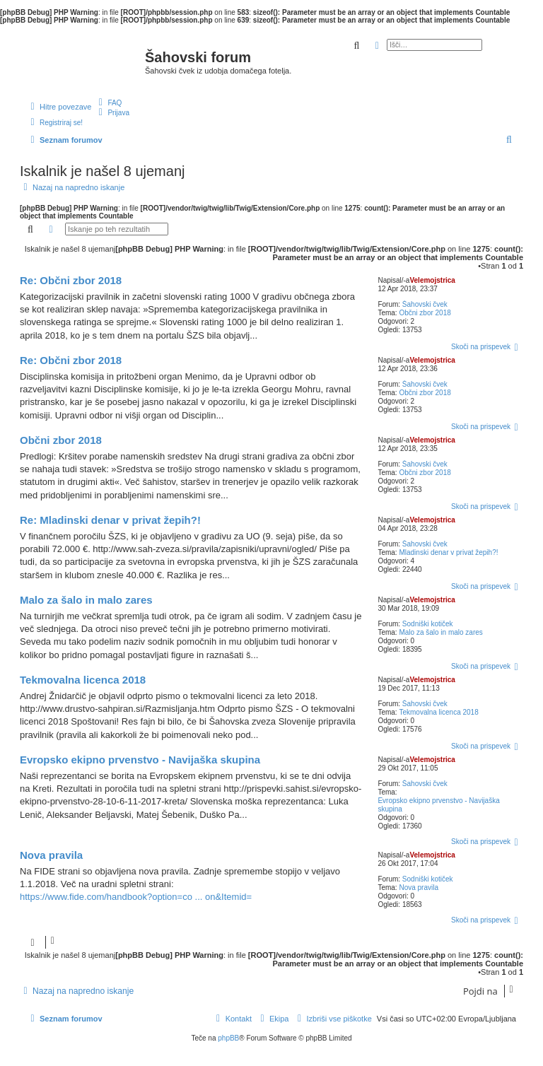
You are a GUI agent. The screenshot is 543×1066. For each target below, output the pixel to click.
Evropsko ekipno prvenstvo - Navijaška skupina (438, 805)
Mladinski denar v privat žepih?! (448, 552)
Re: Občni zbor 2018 (71, 280)
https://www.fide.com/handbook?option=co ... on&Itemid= (136, 896)
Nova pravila (418, 887)
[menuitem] (108, 102)
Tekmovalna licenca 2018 (438, 712)
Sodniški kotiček (427, 624)
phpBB (228, 1038)
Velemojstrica (432, 280)
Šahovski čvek (425, 304)
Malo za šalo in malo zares (440, 632)
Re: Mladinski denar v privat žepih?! (110, 520)
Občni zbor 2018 (424, 313)
